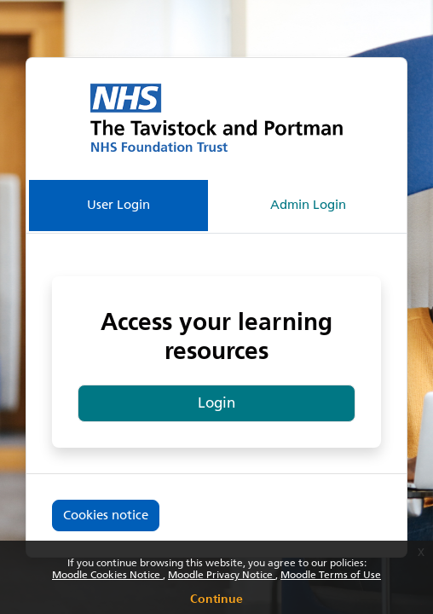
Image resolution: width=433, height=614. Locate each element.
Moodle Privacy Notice (221, 575)
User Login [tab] (118, 204)
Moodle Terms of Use (330, 575)
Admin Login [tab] (308, 204)
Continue (216, 596)
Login (216, 402)
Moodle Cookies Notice (107, 575)
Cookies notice (105, 515)
